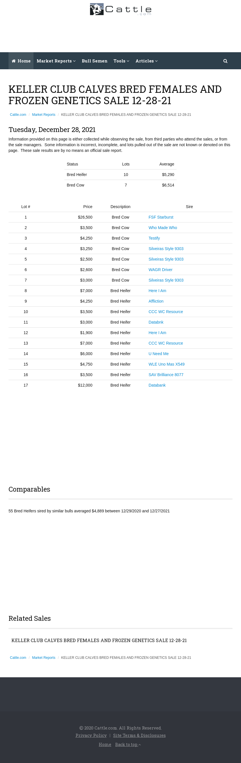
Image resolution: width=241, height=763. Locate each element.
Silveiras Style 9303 (166, 248)
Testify (154, 238)
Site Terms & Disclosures (139, 735)
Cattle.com (18, 115)
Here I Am (157, 290)
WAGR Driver (161, 269)
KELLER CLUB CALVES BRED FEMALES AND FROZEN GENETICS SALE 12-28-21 (99, 640)
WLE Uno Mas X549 (167, 364)
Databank (157, 385)
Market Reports (43, 115)
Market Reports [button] (56, 61)
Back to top (128, 744)
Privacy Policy (91, 735)
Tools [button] (121, 61)
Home (21, 61)
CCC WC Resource (166, 311)
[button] (225, 60)
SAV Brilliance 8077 (166, 374)
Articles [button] (146, 61)
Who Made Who (163, 227)
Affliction (156, 301)
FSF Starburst (161, 217)
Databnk (156, 322)
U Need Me (159, 353)
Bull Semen (95, 61)
